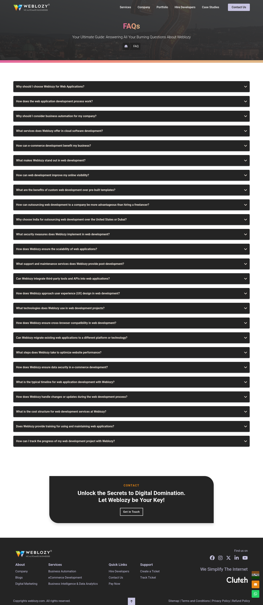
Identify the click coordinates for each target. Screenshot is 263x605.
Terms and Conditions (195, 601)
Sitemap (173, 601)
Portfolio (162, 7)
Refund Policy (241, 601)
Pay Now (114, 583)
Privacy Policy (221, 601)
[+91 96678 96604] (255, 575)
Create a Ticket (149, 571)
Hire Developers (185, 7)
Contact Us (239, 7)
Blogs (19, 577)
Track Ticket (148, 577)
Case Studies (210, 7)
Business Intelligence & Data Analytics (73, 583)
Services (125, 7)
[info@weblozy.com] (255, 584)
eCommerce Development (65, 577)
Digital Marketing (26, 583)
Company (144, 7)
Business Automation (62, 571)
